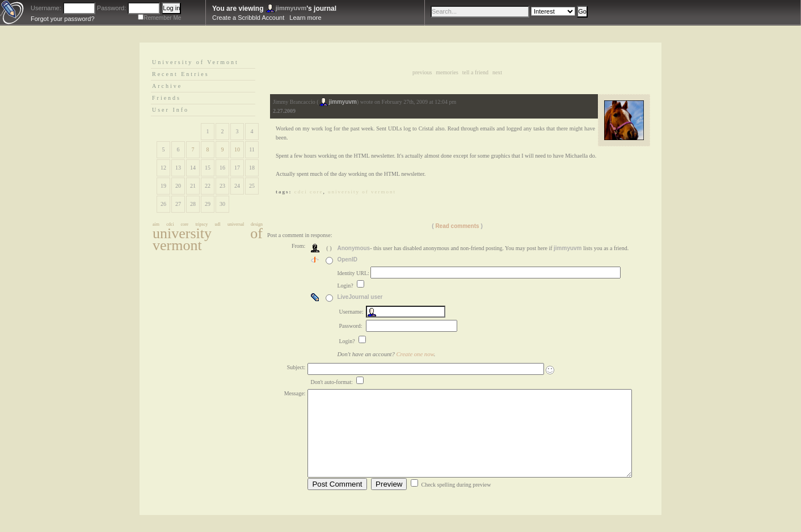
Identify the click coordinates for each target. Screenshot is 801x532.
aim (156, 224)
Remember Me (162, 18)
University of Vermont (195, 62)
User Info (170, 110)
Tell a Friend (475, 72)
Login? (346, 285)
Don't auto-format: (332, 382)
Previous (422, 72)
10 (237, 149)
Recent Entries (180, 74)
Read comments (457, 226)
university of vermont (208, 239)
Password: (111, 8)
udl (218, 224)
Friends (166, 98)
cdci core (177, 224)
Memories (447, 72)
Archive (167, 86)
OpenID (347, 259)
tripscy (201, 224)
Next (497, 72)
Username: (46, 8)
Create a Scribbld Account (248, 17)
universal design (245, 224)
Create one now (415, 354)
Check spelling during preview (456, 502)
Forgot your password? (63, 18)
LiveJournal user (359, 297)
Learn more (305, 17)
